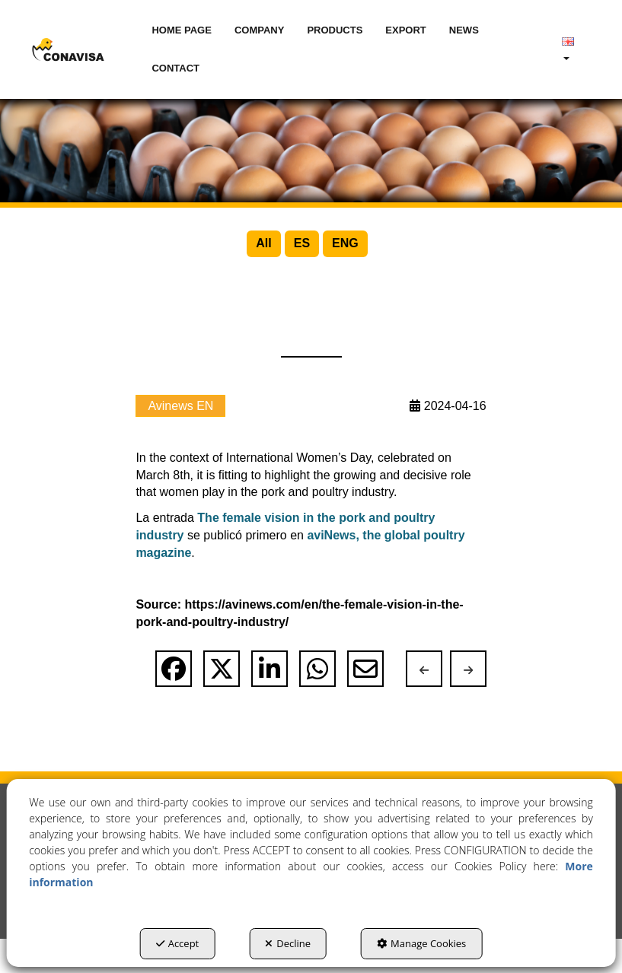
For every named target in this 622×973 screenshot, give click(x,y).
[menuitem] (181, 30)
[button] (68, 49)
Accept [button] (177, 943)
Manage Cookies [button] (421, 943)
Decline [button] (288, 943)
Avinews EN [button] (180, 440)
